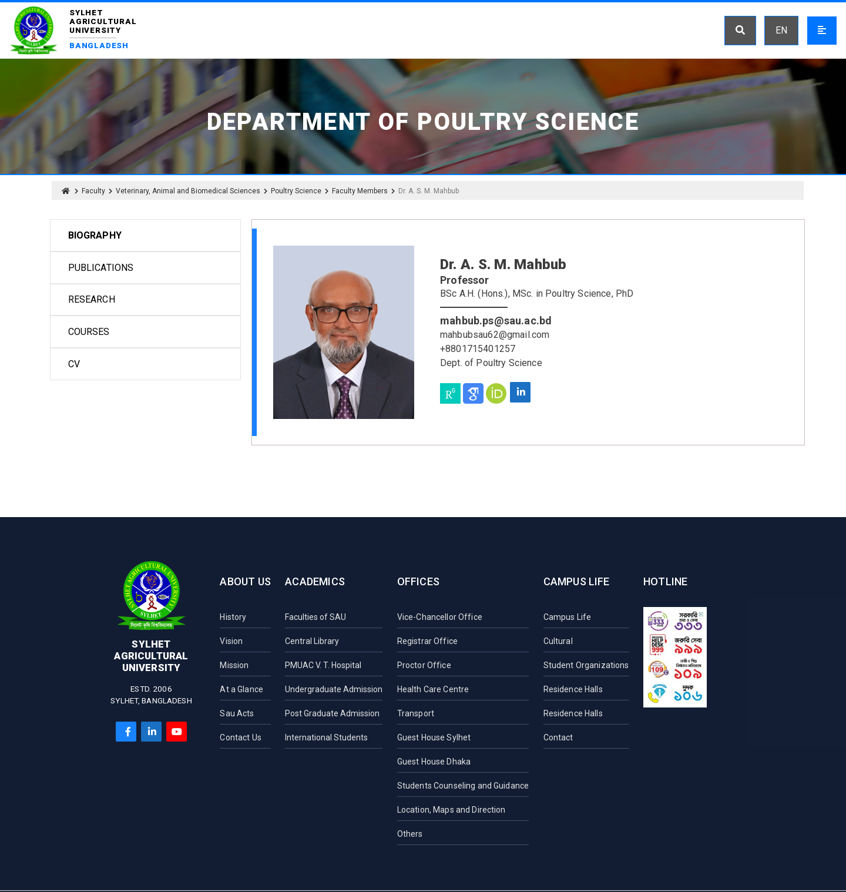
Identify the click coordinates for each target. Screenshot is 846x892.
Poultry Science (296, 191)
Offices (418, 581)
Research (91, 299)
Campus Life (576, 581)
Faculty (93, 191)
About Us (245, 581)
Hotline (665, 581)
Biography (95, 235)
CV (74, 364)
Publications (101, 267)
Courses (89, 331)
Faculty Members (360, 191)
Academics (315, 581)
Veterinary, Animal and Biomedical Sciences (188, 191)
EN (781, 30)
